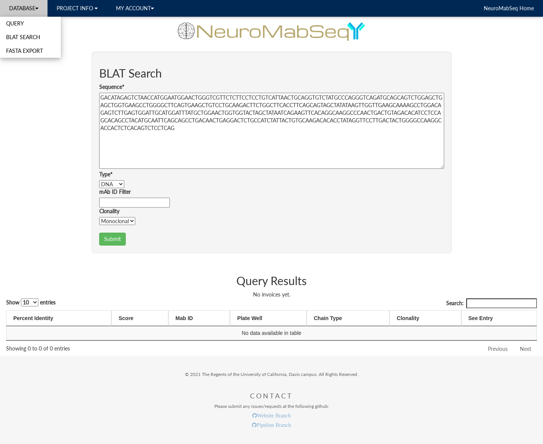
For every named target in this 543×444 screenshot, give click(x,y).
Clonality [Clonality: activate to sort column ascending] (408, 318)
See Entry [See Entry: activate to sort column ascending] (481, 318)
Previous (498, 349)
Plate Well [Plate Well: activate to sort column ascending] (249, 318)
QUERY (15, 23)
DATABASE (23, 8)
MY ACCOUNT (135, 8)
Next (525, 349)
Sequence (111, 87)
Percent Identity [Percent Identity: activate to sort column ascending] (33, 318)
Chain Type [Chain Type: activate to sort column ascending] (328, 318)
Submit (112, 239)
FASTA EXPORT (24, 51)
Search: (491, 303)
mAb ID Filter (115, 192)
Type (105, 174)
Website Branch (274, 415)
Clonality (109, 211)
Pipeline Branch (273, 425)
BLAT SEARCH (23, 37)
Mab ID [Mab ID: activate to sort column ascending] (184, 318)
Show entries (30, 302)
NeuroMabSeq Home (509, 8)
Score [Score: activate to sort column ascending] (126, 318)
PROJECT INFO (77, 8)
